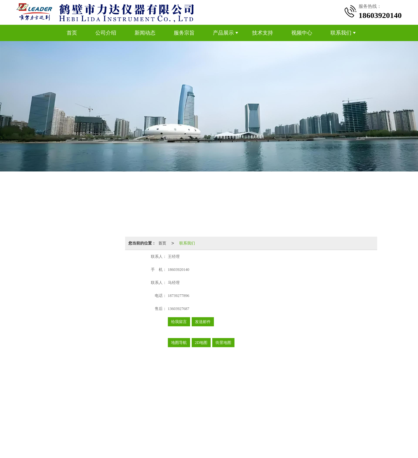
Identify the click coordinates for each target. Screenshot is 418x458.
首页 (72, 33)
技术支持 (262, 33)
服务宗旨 (184, 33)
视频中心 (301, 33)
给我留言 (179, 321)
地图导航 (179, 342)
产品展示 (223, 33)
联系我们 (340, 33)
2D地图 (201, 342)
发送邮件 (203, 321)
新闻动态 (145, 33)
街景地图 (223, 342)
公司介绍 (105, 33)
